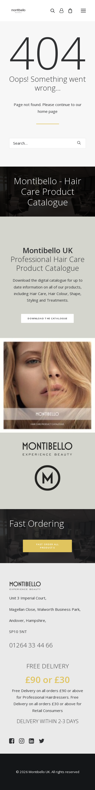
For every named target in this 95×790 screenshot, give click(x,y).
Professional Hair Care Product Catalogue (40, 259)
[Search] (50, 10)
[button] (83, 10)
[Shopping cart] (67, 10)
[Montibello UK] (18, 10)
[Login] (59, 10)
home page (48, 111)
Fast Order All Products (48, 546)
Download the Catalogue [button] (40, 318)
